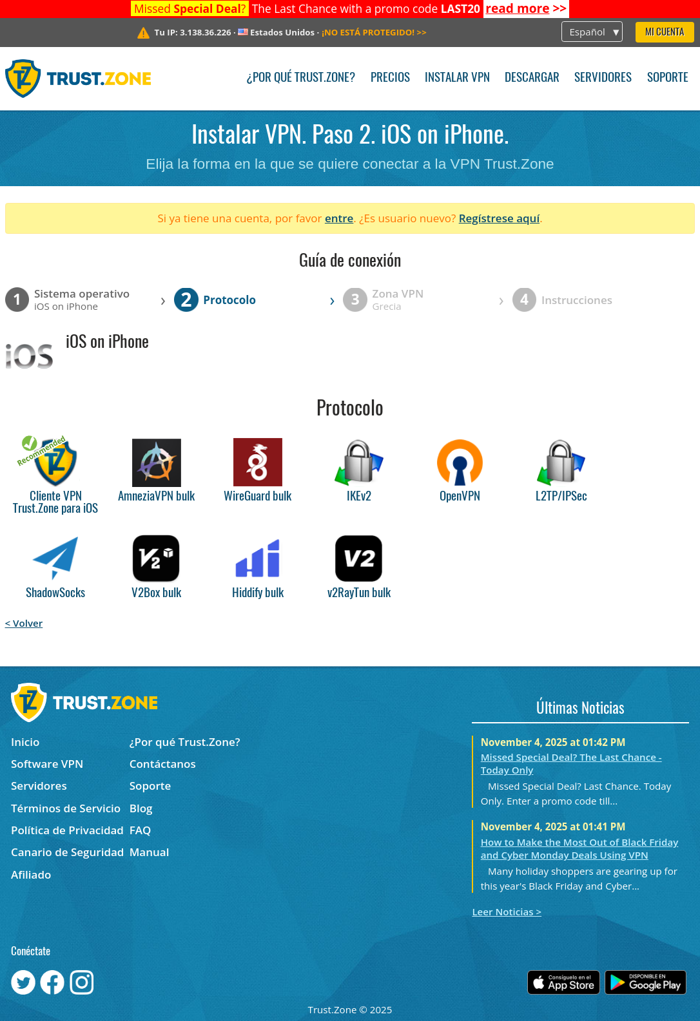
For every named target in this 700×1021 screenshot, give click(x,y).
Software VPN (47, 763)
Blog (141, 808)
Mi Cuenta (664, 32)
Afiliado (31, 874)
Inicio (25, 741)
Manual (150, 851)
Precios (390, 78)
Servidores (603, 78)
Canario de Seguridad (67, 851)
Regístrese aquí (499, 218)
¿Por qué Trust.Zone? (300, 78)
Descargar (532, 78)
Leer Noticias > (506, 911)
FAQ (140, 830)
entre (339, 218)
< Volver (24, 622)
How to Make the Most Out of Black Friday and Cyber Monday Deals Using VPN (580, 848)
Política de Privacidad (67, 830)
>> (526, 8)
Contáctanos (163, 763)
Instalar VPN (457, 78)
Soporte (667, 78)
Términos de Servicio (66, 808)
